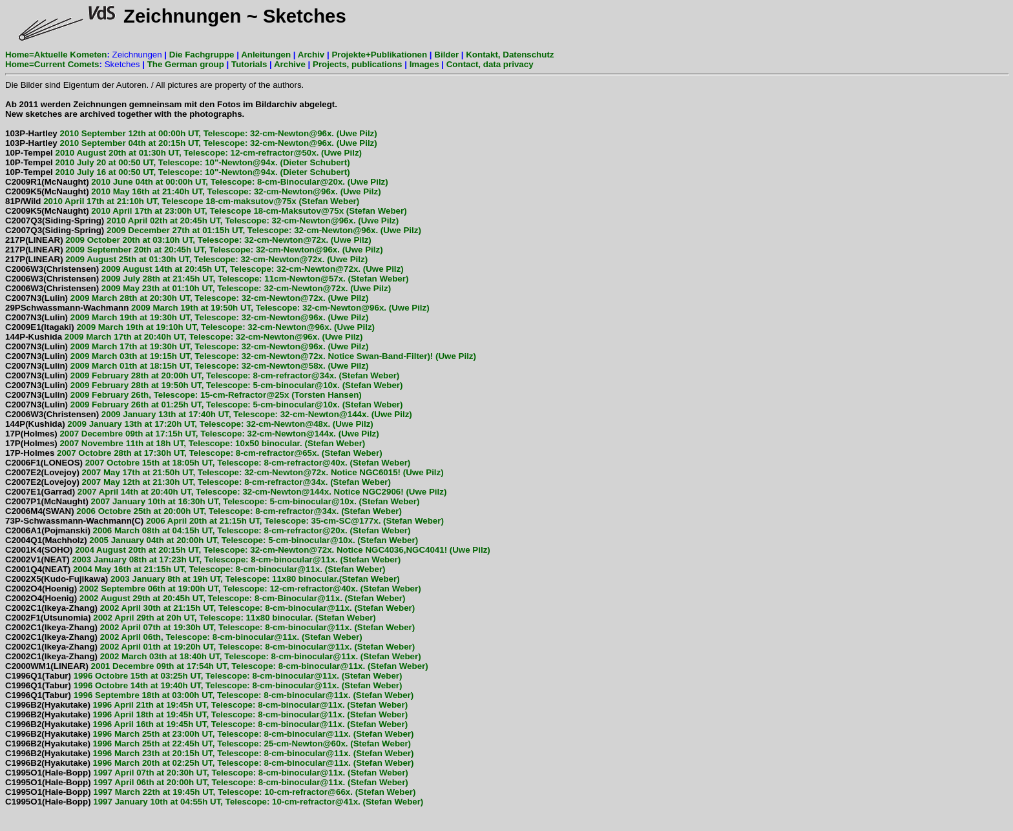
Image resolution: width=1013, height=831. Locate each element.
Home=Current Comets (52, 64)
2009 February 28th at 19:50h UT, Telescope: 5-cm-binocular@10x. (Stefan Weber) (203, 385)
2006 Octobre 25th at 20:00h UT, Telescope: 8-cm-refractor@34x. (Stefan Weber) (203, 511)
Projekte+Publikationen (379, 54)
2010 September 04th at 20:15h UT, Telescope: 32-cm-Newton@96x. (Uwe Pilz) (191, 143)
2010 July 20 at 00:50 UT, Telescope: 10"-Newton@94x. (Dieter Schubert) (177, 162)
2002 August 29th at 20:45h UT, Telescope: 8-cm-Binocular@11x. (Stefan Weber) (205, 598)
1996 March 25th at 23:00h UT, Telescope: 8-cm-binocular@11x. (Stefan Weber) (209, 734)
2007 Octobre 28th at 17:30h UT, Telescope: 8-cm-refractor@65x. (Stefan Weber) (193, 453)
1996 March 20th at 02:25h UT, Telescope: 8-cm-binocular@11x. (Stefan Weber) (209, 763)
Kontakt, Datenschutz (510, 54)
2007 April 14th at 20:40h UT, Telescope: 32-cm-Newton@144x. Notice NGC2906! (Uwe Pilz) (225, 492)
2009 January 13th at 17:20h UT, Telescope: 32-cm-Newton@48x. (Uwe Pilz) (189, 424)
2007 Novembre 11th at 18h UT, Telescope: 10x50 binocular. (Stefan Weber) (185, 443)
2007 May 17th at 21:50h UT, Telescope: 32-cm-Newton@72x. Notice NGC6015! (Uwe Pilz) (224, 472)
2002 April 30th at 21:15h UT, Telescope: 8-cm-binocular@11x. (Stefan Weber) (210, 608)
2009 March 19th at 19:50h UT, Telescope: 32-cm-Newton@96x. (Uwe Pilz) (217, 308)
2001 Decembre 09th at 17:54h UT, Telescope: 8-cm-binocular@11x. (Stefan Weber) (216, 666)
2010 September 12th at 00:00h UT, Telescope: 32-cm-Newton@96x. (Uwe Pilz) (191, 133)
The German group (185, 64)
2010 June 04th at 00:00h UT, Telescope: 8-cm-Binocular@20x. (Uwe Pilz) (196, 182)
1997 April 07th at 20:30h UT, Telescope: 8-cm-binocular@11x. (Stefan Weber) (206, 772)
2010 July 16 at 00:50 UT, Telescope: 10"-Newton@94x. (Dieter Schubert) (177, 172)
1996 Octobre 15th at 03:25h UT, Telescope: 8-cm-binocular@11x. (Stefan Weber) (203, 676)
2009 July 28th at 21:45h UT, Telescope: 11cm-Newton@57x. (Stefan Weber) (206, 278)
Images (424, 64)
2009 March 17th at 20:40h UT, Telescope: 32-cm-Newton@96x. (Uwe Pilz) (183, 337)
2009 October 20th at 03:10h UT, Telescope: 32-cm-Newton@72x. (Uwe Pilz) (188, 240)
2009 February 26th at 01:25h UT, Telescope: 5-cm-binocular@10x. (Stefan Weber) (203, 404)
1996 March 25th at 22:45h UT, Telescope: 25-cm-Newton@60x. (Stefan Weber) (208, 743)
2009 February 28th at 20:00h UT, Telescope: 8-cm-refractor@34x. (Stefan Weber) (202, 375)
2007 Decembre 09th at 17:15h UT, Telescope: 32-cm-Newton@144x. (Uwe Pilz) (192, 433)
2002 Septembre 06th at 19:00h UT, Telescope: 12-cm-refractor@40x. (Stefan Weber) (213, 588)
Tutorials (249, 64)
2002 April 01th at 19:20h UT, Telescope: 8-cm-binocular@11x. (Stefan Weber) (210, 646)
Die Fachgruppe (202, 54)
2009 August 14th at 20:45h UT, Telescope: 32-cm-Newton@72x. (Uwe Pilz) (204, 269)
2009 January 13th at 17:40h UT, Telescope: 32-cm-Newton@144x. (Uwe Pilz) (208, 414)
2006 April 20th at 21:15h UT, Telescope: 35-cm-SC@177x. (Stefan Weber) (224, 521)
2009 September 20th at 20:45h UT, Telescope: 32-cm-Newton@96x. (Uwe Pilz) (194, 249)
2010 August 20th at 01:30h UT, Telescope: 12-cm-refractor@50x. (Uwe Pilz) (183, 153)
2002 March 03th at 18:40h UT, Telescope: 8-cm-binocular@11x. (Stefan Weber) (213, 656)
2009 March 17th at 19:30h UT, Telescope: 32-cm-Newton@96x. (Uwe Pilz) (186, 346)
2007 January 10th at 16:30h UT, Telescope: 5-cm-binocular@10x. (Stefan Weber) (212, 501)
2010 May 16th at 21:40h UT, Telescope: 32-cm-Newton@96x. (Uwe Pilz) (193, 191)
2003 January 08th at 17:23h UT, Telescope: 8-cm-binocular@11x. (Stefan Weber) (203, 559)
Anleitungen (266, 54)
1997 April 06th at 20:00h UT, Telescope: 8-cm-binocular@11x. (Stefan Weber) (206, 782)
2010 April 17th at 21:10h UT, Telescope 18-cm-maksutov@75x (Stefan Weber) (182, 201)
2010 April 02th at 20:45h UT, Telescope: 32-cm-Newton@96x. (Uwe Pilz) (202, 220)
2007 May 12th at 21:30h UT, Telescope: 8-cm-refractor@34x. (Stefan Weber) (198, 482)
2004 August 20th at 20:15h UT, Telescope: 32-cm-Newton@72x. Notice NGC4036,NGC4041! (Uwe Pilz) (247, 550)
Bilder (446, 54)
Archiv (311, 54)
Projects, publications (357, 64)
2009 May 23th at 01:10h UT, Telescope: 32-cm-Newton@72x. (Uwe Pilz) (198, 288)
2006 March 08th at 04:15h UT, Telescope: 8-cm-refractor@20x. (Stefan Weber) (207, 530)
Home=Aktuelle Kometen (56, 54)
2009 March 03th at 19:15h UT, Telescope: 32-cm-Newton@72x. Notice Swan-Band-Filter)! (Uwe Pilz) (240, 356)
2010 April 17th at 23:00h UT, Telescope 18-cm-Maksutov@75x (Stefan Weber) (206, 211)
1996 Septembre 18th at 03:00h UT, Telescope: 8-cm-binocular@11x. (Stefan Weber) (209, 695)
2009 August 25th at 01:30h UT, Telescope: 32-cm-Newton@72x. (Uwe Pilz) (186, 259)
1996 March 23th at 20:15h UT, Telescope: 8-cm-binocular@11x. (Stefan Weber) (209, 753)
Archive (290, 64)
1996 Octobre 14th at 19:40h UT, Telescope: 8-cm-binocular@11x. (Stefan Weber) (203, 685)
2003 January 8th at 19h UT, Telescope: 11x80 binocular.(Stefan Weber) (202, 579)
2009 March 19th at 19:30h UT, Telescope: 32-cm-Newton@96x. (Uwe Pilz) (186, 317)
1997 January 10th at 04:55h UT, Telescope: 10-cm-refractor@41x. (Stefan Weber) (214, 801)
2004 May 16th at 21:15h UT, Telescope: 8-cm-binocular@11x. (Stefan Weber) (195, 569)
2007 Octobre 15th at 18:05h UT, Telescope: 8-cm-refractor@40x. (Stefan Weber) (207, 462)
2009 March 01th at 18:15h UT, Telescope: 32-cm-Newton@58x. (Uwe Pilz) (186, 366)
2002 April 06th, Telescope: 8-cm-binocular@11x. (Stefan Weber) (183, 637)
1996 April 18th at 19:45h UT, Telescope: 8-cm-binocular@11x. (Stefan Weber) (206, 714)
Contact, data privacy (490, 64)
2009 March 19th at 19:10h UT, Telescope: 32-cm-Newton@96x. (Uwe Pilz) (190, 327)
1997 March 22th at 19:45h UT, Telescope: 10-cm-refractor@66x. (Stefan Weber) (210, 792)
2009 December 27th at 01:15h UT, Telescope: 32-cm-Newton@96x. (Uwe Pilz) (213, 230)
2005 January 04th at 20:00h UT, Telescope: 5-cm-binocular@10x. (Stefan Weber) (211, 540)
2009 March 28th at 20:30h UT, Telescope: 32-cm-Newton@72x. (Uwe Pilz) (186, 298)
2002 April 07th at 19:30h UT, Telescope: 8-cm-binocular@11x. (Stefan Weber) (210, 627)
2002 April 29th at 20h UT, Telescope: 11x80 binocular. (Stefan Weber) (190, 617)
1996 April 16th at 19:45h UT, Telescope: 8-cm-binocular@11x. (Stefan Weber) (206, 724)
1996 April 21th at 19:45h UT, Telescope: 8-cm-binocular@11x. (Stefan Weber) (206, 705)
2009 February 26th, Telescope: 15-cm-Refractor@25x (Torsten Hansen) (183, 395)
